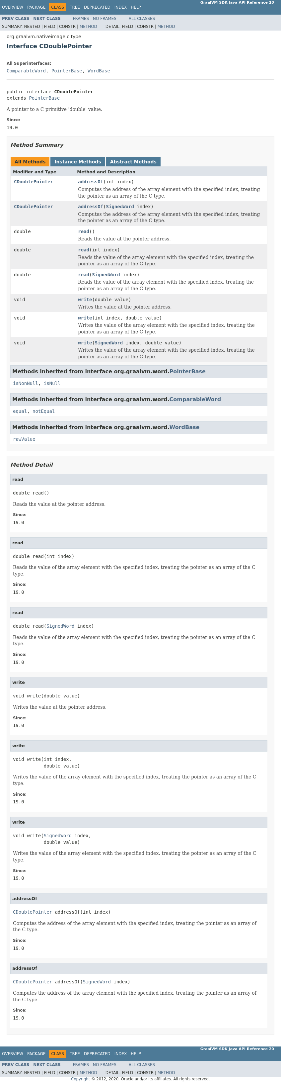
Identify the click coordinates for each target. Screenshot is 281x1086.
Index (120, 7)
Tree (75, 7)
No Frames (104, 18)
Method (88, 26)
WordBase (99, 70)
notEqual (44, 411)
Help (136, 7)
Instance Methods (77, 161)
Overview (12, 7)
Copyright (80, 1079)
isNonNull (25, 383)
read (83, 231)
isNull (52, 383)
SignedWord (120, 206)
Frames (81, 18)
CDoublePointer (33, 181)
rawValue (24, 439)
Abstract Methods (133, 161)
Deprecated (97, 7)
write (85, 299)
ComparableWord (26, 70)
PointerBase (66, 70)
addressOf (90, 181)
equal (20, 411)
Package (36, 7)
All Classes (142, 18)
